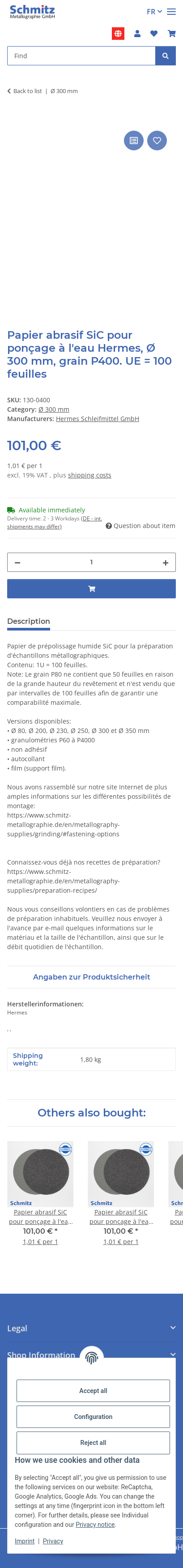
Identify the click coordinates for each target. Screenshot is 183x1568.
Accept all (93, 1390)
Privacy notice (95, 1524)
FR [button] (151, 12)
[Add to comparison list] (134, 140)
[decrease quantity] (17, 562)
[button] (137, 34)
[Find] (165, 55)
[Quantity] (91, 562)
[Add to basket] (14, 119)
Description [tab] (28, 621)
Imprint (24, 1541)
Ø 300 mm (53, 409)
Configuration (93, 1416)
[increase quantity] (165, 562)
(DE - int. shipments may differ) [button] (54, 522)
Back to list (27, 91)
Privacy (53, 1541)
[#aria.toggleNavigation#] (171, 7)
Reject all (93, 1442)
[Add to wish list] (157, 140)
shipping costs (89, 475)
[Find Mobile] (81, 55)
